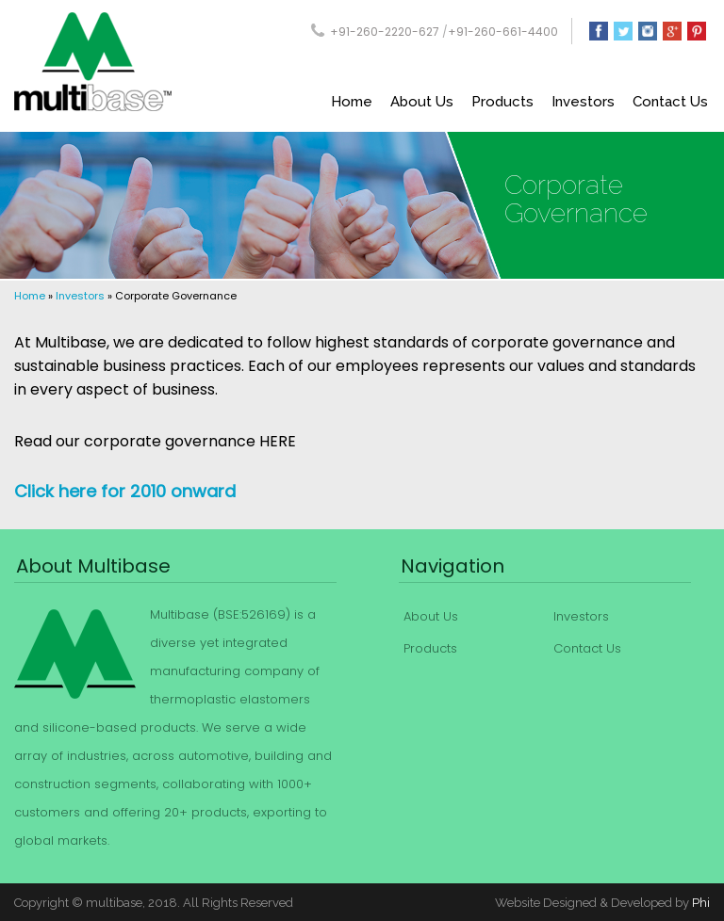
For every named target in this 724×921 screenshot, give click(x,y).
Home (351, 101)
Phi (701, 903)
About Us (421, 101)
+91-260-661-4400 (503, 32)
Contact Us (670, 101)
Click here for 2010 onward (125, 491)
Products (502, 101)
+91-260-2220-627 (384, 32)
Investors (583, 101)
